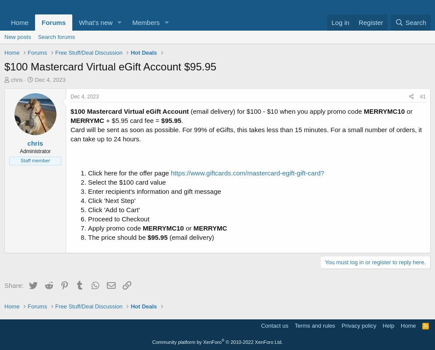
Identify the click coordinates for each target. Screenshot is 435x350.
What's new (96, 22)
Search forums (56, 37)
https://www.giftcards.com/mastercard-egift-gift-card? (247, 173)
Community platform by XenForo (217, 342)
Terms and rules (315, 325)
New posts (17, 37)
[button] (119, 22)
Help (389, 325)
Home (19, 22)
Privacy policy (359, 325)
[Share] (411, 97)
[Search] (411, 22)
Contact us (274, 325)
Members (146, 22)
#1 (423, 97)
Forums (54, 22)
